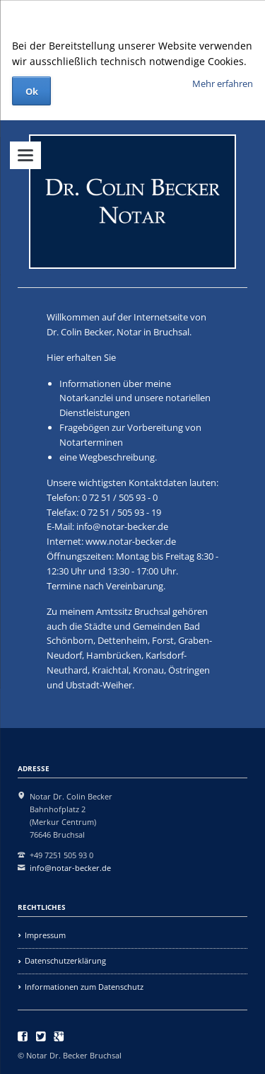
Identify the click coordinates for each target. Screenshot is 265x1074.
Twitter (41, 1036)
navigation (25, 155)
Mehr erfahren (222, 83)
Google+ (59, 1036)
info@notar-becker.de (122, 526)
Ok (31, 91)
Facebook (23, 1036)
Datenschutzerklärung (65, 960)
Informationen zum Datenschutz (84, 986)
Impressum (45, 935)
